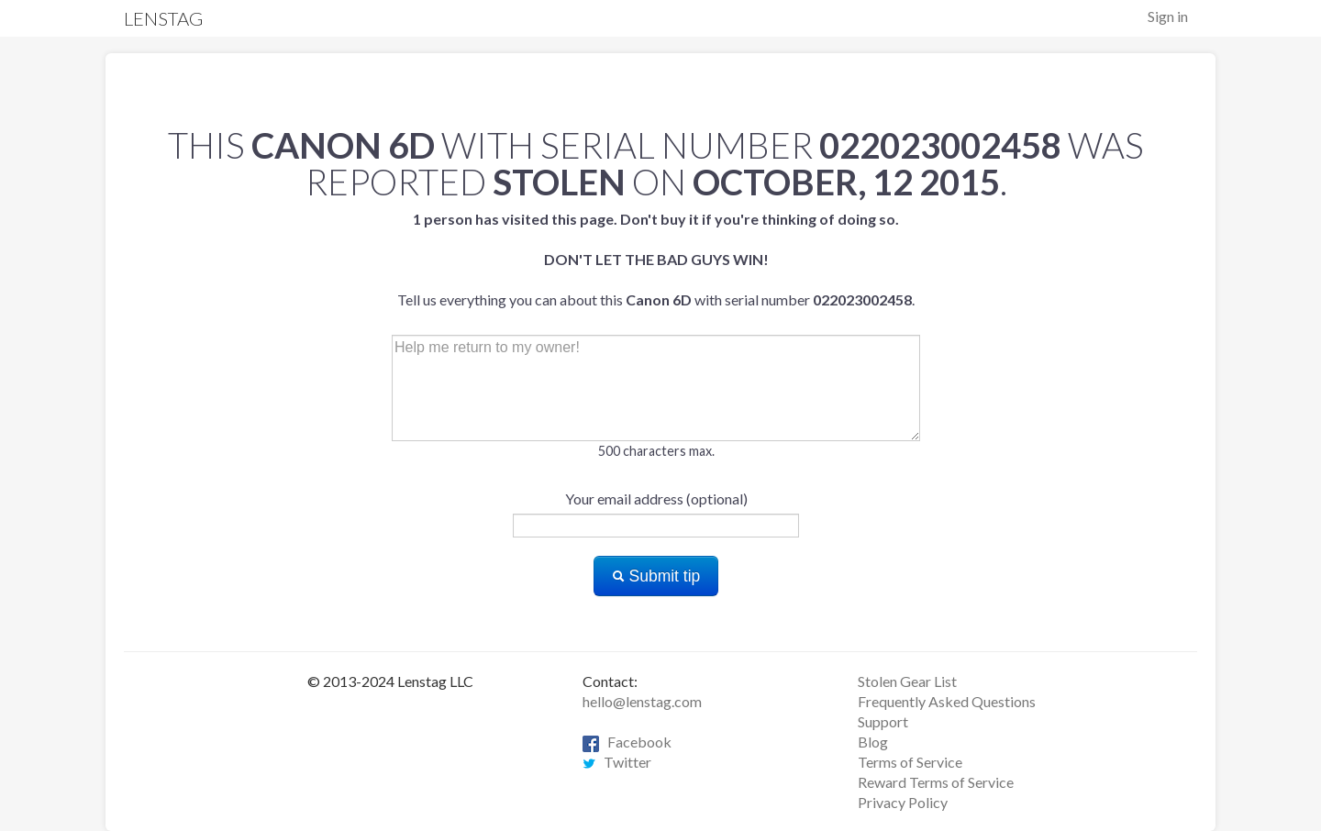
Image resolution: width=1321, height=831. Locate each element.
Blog (873, 741)
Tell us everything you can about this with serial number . (656, 259)
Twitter (617, 761)
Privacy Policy (903, 802)
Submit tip (656, 576)
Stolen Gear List (907, 681)
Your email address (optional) (656, 498)
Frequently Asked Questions (947, 701)
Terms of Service (910, 761)
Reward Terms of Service (936, 782)
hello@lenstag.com (642, 701)
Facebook (627, 741)
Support (883, 721)
